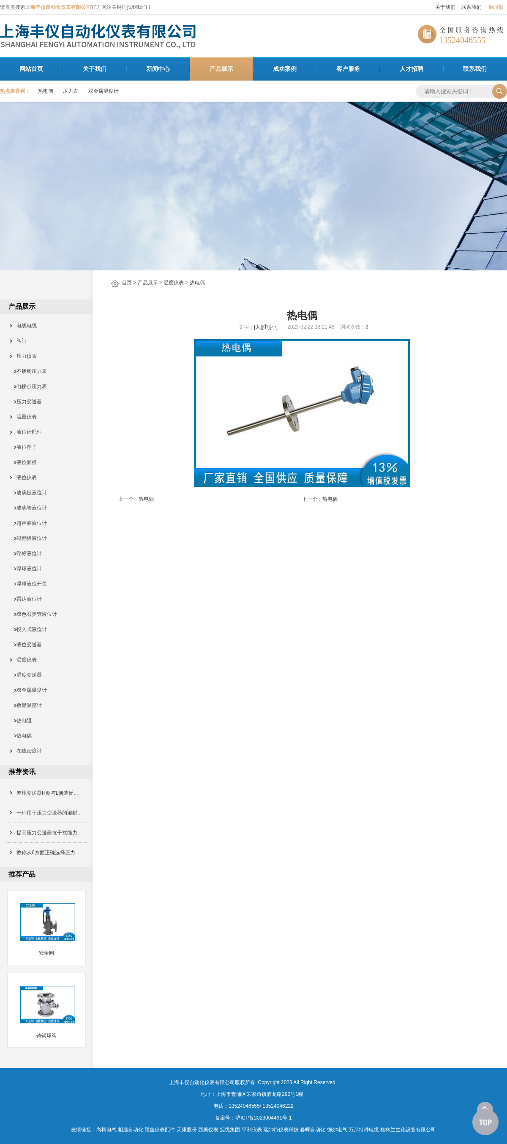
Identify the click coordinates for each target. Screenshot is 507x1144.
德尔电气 (337, 1130)
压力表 (70, 91)
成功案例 (285, 68)
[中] (266, 327)
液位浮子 (24, 447)
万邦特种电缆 (364, 1130)
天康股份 (187, 1130)
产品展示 (221, 68)
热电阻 (21, 720)
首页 (127, 283)
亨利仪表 (252, 1130)
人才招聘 (411, 68)
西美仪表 (208, 1130)
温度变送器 (26, 675)
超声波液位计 (29, 523)
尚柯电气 (106, 1130)
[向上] (485, 1119)
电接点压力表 (29, 386)
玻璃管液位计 (29, 508)
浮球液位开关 (29, 584)
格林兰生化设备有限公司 (408, 1130)
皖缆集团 (230, 1130)
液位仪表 (24, 477)
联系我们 (471, 7)
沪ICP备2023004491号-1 (263, 1118)
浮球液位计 (26, 569)
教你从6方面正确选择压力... (47, 852)
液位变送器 (26, 645)
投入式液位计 (29, 629)
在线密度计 (26, 751)
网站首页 (31, 68)
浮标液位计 (26, 553)
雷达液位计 (26, 599)
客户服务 (348, 68)
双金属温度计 (103, 91)
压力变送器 (26, 402)
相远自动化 (130, 1130)
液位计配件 (26, 432)
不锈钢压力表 (29, 371)
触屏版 (496, 7)
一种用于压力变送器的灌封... (49, 813)
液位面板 (24, 462)
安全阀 (46, 953)
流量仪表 (24, 417)
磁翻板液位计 (29, 538)
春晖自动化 (312, 1130)
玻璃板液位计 (29, 493)
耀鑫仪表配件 (159, 1130)
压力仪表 (24, 356)
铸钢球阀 (46, 1036)
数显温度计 (26, 705)
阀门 (19, 341)
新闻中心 (158, 68)
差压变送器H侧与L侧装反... (47, 793)
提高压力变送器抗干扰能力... (49, 833)
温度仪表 (174, 283)
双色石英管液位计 (34, 614)
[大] (258, 327)
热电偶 (45, 91)
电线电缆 (24, 326)
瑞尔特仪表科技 (281, 1130)
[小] (274, 327)
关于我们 (445, 7)
